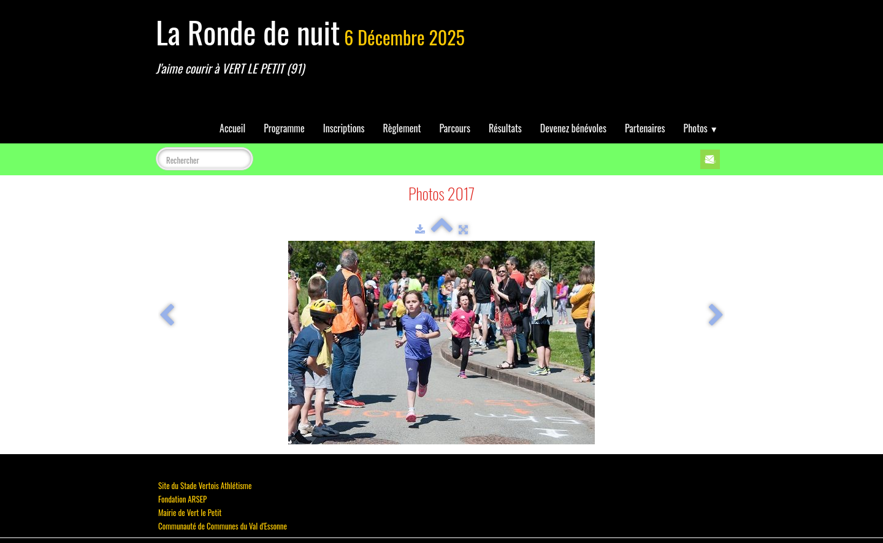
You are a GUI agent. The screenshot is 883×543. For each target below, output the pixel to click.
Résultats (505, 128)
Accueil (232, 128)
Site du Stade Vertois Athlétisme (204, 485)
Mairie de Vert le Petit (189, 512)
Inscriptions (344, 128)
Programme (284, 128)
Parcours (455, 128)
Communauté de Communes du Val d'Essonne (222, 526)
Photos (701, 128)
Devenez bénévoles (573, 128)
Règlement (402, 128)
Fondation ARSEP (182, 499)
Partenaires (645, 128)
